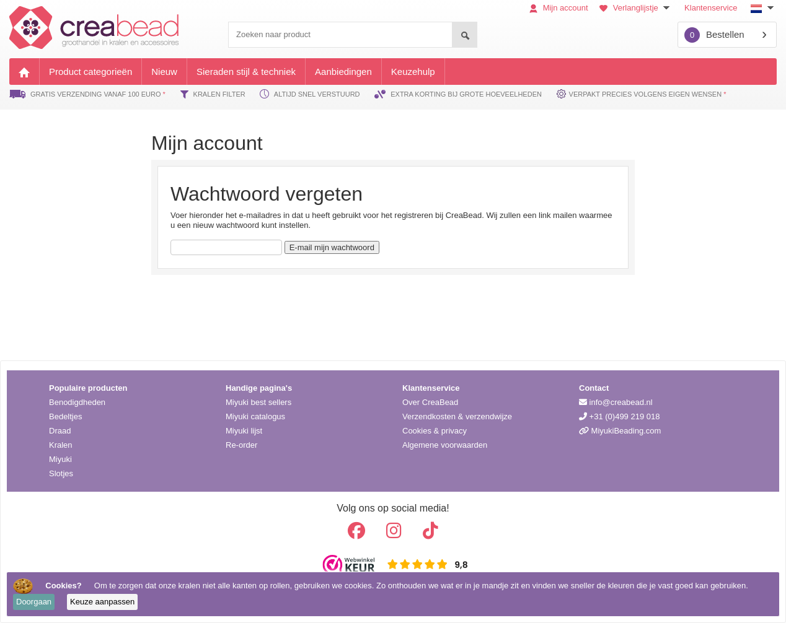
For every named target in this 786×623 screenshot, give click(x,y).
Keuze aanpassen (102, 601)
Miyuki (60, 459)
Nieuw (164, 71)
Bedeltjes (65, 416)
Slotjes (61, 473)
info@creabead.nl (616, 402)
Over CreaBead (430, 402)
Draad (60, 430)
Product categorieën (90, 71)
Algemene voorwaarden (444, 445)
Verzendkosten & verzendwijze (457, 416)
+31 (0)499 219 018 (619, 416)
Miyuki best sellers (258, 402)
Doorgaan (33, 601)
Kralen (61, 445)
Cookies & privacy (434, 430)
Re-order (241, 445)
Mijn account (558, 7)
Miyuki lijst (244, 430)
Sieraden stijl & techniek (246, 71)
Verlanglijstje (636, 7)
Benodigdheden (77, 402)
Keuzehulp (413, 71)
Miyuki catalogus (255, 416)
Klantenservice (710, 7)
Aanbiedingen (343, 71)
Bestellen (714, 35)
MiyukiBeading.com (620, 430)
